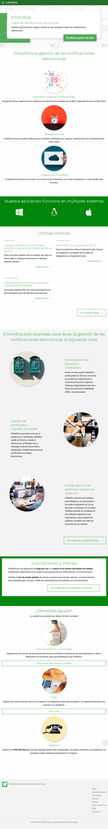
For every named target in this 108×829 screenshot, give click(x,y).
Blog (94, 808)
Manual (95, 802)
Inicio (94, 789)
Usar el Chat (54, 711)
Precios (95, 798)
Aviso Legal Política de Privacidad (62, 822)
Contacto (96, 811)
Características (99, 792)
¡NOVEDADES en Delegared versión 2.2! (76, 245)
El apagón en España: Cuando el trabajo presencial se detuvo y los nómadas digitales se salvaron (28, 248)
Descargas (97, 795)
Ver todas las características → (85, 540)
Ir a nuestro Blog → (91, 312)
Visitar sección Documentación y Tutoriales (54, 663)
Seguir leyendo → (43, 267)
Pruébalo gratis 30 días (80, 37)
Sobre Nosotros (99, 805)
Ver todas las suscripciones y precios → (73, 588)
